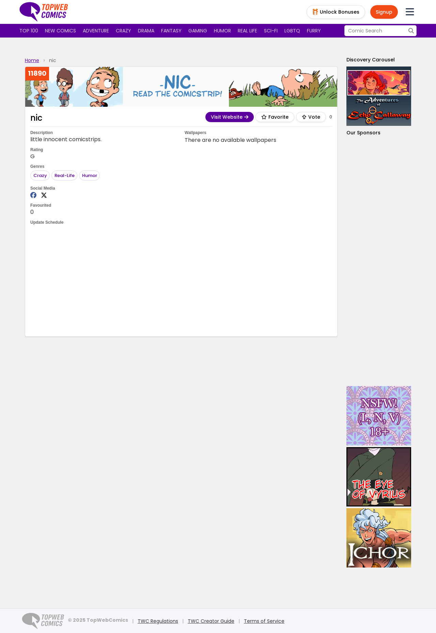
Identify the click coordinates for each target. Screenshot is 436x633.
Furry (314, 30)
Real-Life (64, 175)
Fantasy (171, 30)
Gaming (197, 30)
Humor (222, 30)
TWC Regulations (158, 621)
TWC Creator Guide (211, 621)
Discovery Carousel (370, 59)
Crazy (123, 30)
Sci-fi (271, 30)
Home (32, 60)
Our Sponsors (363, 132)
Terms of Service (264, 621)
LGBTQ (292, 30)
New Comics (60, 30)
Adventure (96, 30)
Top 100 (28, 30)
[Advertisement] (181, 280)
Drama (146, 30)
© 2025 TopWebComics (98, 620)
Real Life (247, 30)
